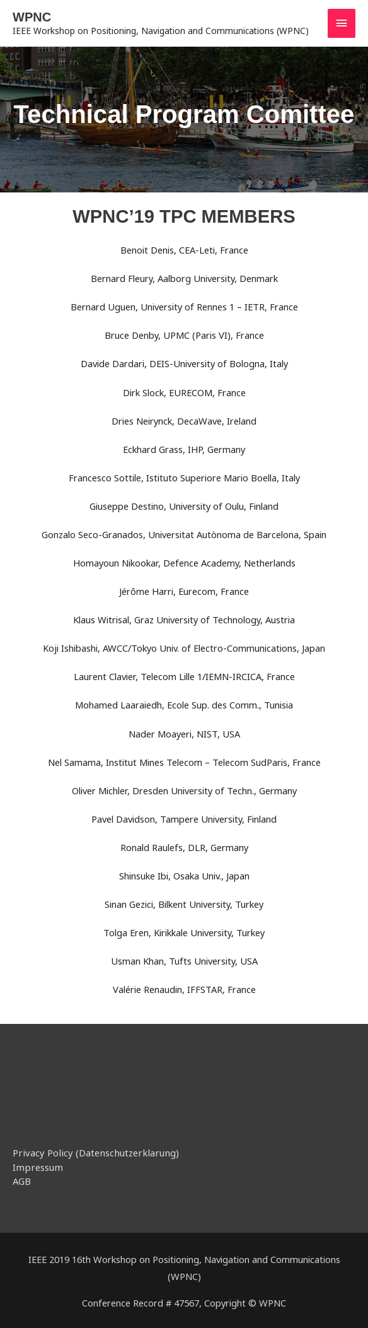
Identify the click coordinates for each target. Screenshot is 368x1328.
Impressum (36, 1166)
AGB (22, 1179)
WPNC (32, 17)
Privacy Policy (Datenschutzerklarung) (91, 1152)
